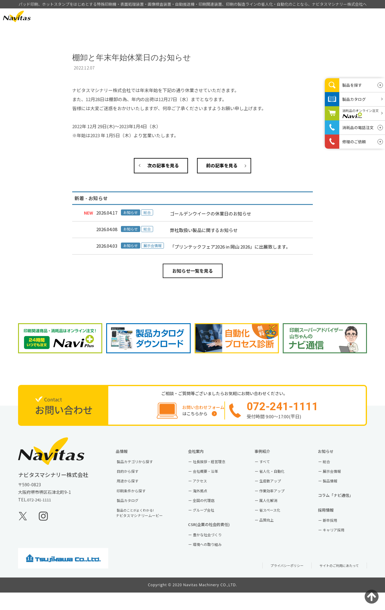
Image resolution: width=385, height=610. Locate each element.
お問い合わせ (345, 16)
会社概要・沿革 (211, 479)
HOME (168, 17)
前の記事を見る (222, 165)
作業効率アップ (278, 500)
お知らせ (333, 456)
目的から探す (133, 479)
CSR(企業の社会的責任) (218, 538)
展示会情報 (337, 479)
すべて (269, 468)
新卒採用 (335, 534)
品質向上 (271, 533)
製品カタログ (133, 512)
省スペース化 (275, 522)
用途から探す (133, 490)
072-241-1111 (41, 506)
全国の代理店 (209, 512)
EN (50, 16)
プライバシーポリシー (276, 583)
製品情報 (203, 17)
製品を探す (352, 85)
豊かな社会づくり (214, 550)
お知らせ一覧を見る (192, 271)
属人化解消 (274, 512)
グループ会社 (209, 522)
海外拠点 (205, 500)
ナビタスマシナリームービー (147, 525)
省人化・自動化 (278, 479)
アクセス (205, 490)
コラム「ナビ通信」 (344, 506)
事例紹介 (238, 17)
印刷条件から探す (138, 500)
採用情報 (307, 17)
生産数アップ (276, 490)
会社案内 (272, 17)
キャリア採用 (339, 545)
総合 (331, 468)
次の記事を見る (163, 165)
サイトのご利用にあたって (335, 583)
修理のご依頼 (354, 141)
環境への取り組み (214, 561)
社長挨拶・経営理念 (216, 468)
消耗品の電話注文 (358, 127)
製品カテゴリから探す (142, 468)
